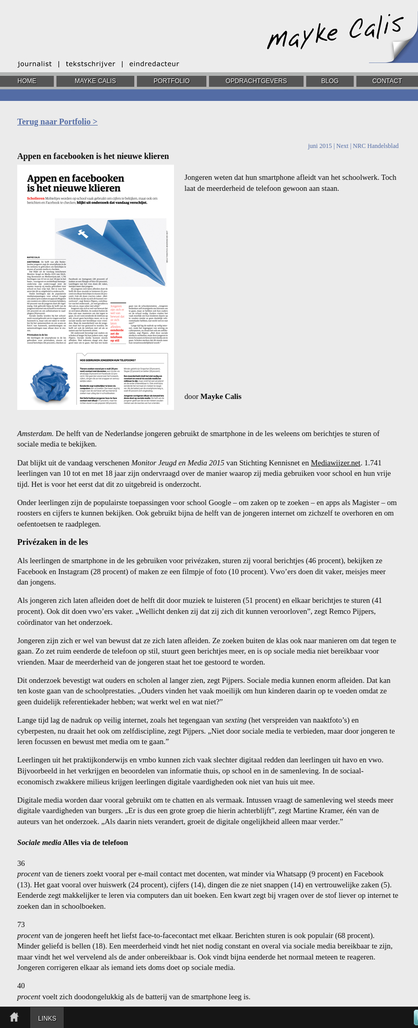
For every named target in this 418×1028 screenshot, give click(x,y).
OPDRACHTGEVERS (256, 81)
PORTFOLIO (172, 81)
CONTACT (387, 81)
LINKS (47, 1018)
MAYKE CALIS (95, 81)
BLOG (330, 81)
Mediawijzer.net (336, 463)
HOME (27, 81)
